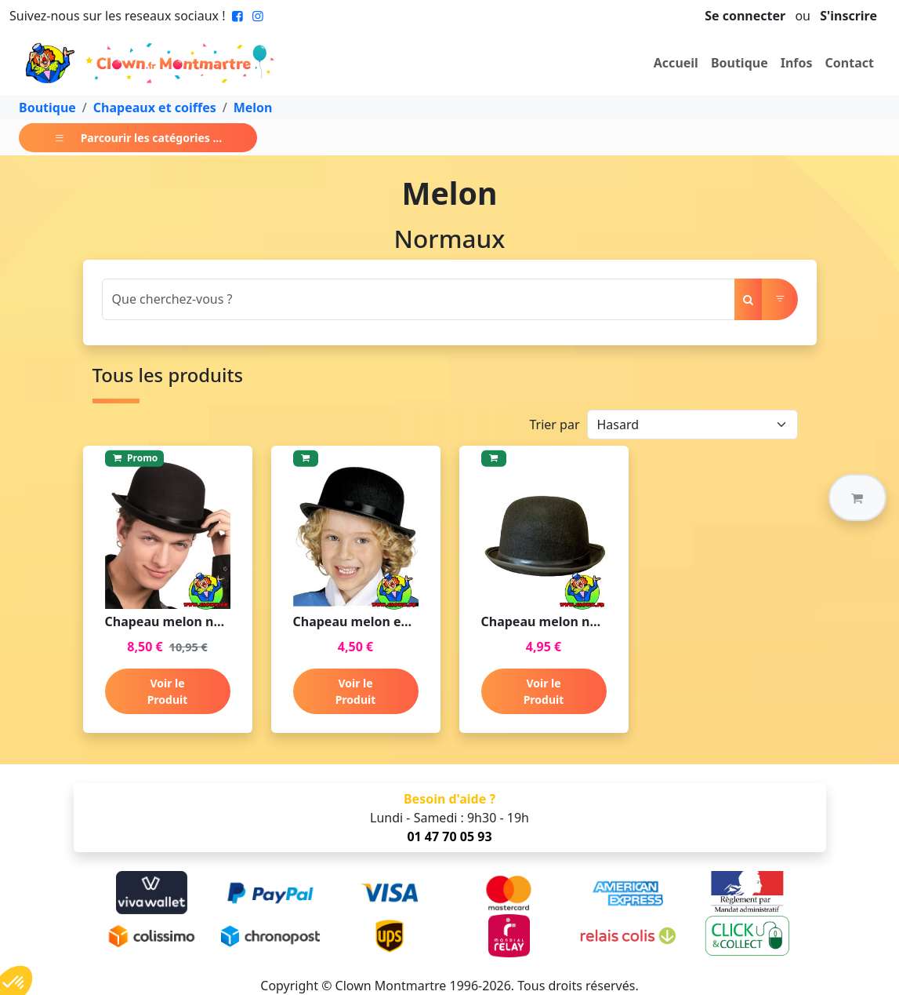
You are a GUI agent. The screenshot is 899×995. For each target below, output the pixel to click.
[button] (857, 497)
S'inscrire (848, 15)
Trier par (554, 424)
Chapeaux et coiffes (154, 107)
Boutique (739, 62)
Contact (849, 62)
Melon (253, 107)
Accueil (676, 62)
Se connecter (745, 15)
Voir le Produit (167, 691)
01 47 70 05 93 (449, 836)
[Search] (418, 299)
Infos (797, 62)
